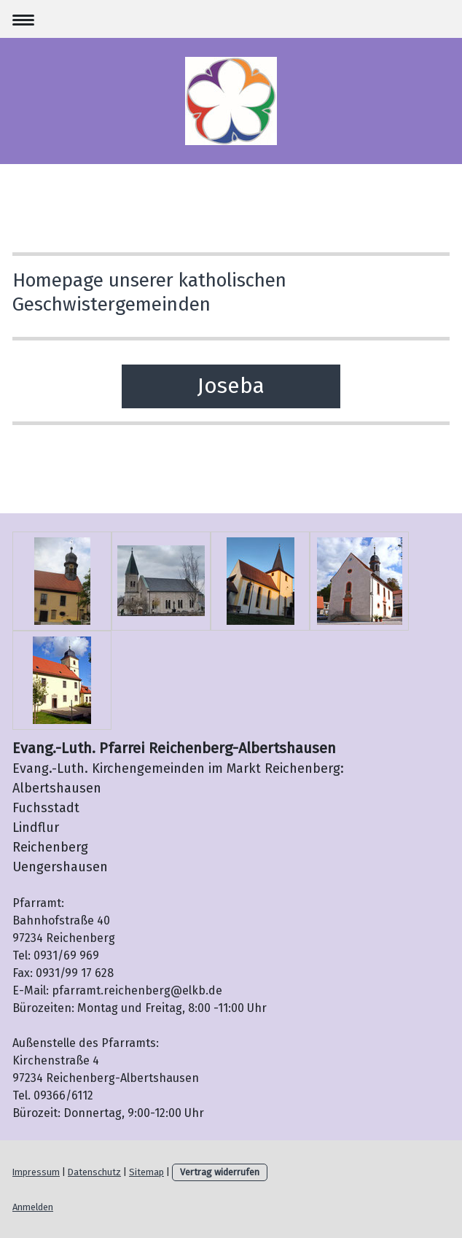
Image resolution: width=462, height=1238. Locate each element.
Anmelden (32, 1207)
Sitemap (146, 1172)
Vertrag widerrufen (219, 1172)
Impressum (36, 1172)
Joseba (231, 386)
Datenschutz (94, 1172)
